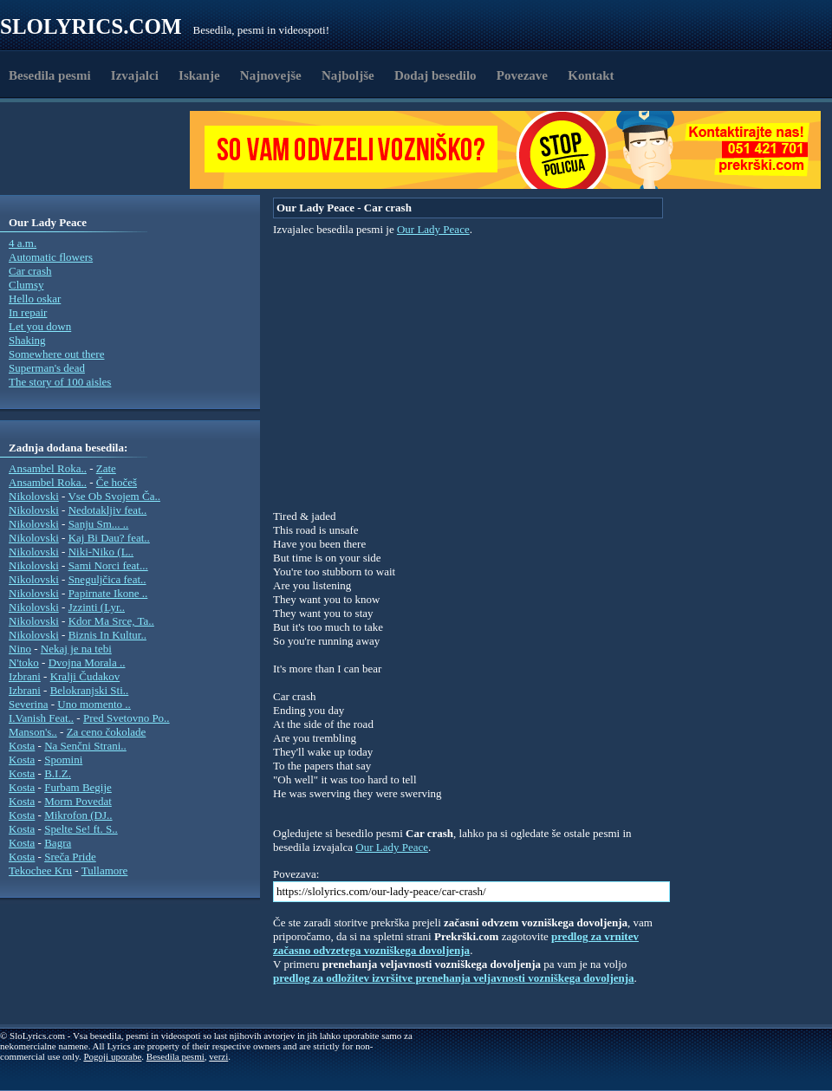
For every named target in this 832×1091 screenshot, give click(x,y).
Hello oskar (35, 298)
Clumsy (26, 284)
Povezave (522, 75)
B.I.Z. (57, 773)
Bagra (57, 842)
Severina (28, 704)
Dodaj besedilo (435, 75)
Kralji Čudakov (85, 676)
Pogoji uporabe (112, 1056)
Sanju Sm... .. (98, 523)
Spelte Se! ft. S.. (81, 828)
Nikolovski (34, 496)
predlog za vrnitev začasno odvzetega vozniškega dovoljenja (456, 943)
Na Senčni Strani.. (85, 745)
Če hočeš (116, 482)
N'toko (24, 662)
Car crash (30, 270)
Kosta (22, 745)
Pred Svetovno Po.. (126, 717)
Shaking (27, 340)
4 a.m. (22, 243)
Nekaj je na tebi (76, 648)
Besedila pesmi (50, 75)
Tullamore (104, 870)
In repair (28, 312)
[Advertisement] (100, 150)
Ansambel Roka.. (48, 468)
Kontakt (591, 75)
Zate (106, 468)
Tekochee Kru (40, 870)
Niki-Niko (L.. (100, 551)
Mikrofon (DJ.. (78, 815)
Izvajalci (135, 75)
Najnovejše (271, 75)
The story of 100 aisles (60, 381)
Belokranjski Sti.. (89, 690)
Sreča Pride (70, 856)
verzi (218, 1056)
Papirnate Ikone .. (108, 593)
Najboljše (348, 75)
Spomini (63, 759)
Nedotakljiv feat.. (107, 509)
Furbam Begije (78, 787)
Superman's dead (47, 367)
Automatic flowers (51, 256)
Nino (20, 648)
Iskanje (199, 75)
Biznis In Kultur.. (107, 634)
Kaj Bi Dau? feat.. (109, 537)
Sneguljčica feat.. (107, 579)
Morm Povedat (78, 801)
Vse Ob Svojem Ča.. (114, 496)
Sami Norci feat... (108, 565)
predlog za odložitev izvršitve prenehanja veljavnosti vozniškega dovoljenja (453, 977)
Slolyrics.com (91, 26)
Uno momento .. (94, 704)
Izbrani (25, 676)
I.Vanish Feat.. (41, 717)
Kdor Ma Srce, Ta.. (111, 620)
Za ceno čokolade (106, 731)
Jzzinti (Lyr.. (96, 607)
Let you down (40, 326)
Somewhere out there (56, 353)
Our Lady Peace (433, 229)
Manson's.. (33, 731)
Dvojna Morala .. (87, 662)
